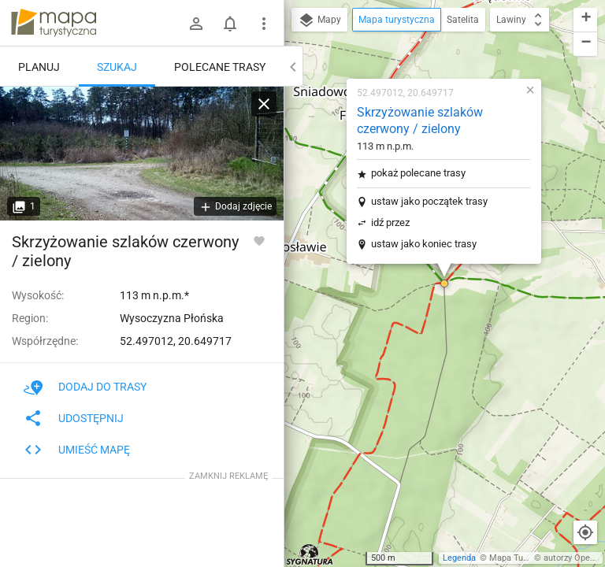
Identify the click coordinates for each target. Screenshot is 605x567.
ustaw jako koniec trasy (424, 244)
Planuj (39, 67)
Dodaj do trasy (85, 386)
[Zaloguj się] (196, 23)
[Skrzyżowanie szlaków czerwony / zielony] (142, 153)
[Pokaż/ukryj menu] (264, 23)
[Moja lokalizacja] (585, 532)
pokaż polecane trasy (418, 173)
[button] (444, 283)
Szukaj (117, 67)
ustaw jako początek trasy (429, 201)
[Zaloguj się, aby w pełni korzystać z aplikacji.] (259, 240)
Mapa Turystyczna (524, 558)
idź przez (390, 222)
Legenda (459, 558)
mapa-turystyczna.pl (53, 23)
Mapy (319, 20)
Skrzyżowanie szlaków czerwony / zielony (420, 120)
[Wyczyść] (264, 104)
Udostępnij (74, 418)
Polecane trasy (219, 67)
